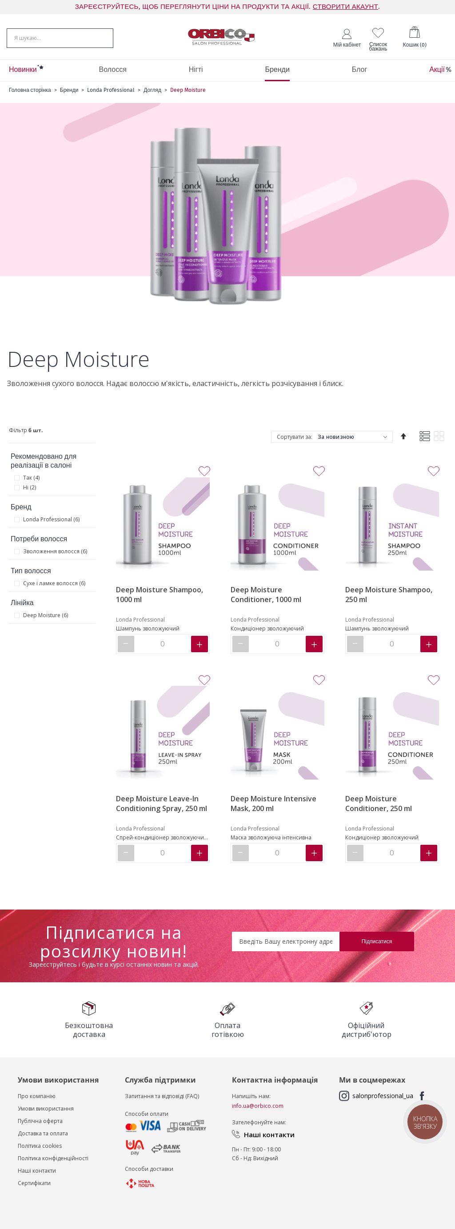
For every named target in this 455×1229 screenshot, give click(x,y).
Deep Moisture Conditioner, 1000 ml (266, 594)
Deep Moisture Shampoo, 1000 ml (159, 594)
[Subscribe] (376, 941)
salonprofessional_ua (382, 1095)
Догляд (152, 90)
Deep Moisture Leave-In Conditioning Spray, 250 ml (161, 803)
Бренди (69, 90)
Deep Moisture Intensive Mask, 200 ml (273, 803)
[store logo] (221, 37)
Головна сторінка (30, 90)
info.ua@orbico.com (257, 1106)
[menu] (227, 70)
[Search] (107, 37)
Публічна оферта (40, 1121)
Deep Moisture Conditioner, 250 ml (378, 803)
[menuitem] (23, 70)
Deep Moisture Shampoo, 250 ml (388, 594)
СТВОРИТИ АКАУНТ (345, 7)
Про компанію (37, 1096)
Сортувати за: (294, 437)
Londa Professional (111, 90)
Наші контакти (269, 1134)
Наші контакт (35, 1170)
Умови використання (46, 1108)
